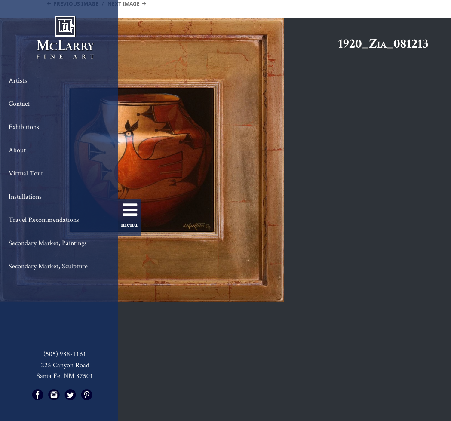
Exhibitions (24, 126)
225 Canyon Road (65, 364)
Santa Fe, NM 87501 (65, 375)
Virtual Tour (26, 173)
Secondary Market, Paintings (48, 242)
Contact (19, 103)
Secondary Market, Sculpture (48, 265)
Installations (25, 196)
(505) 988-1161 (64, 353)
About (17, 149)
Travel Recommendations (44, 219)
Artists (18, 80)
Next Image (123, 3)
